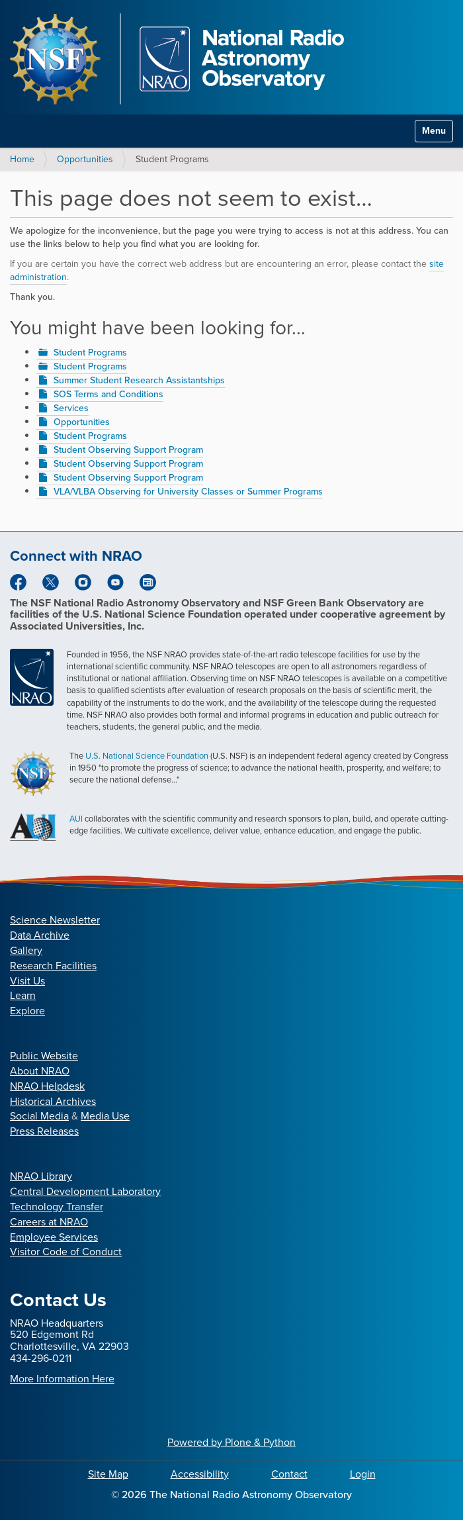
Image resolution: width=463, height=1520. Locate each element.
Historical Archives (53, 1101)
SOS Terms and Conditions (108, 394)
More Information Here (62, 1378)
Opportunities (85, 159)
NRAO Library (41, 1176)
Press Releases (44, 1131)
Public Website (44, 1055)
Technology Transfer (56, 1206)
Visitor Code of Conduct (66, 1251)
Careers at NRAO (49, 1221)
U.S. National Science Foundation (146, 755)
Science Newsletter (55, 919)
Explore (27, 1010)
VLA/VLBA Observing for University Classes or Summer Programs (188, 492)
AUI (76, 818)
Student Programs (90, 352)
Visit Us (27, 980)
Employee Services (54, 1237)
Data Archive (39, 935)
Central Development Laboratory (85, 1191)
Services (71, 408)
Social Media (39, 1115)
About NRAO (39, 1070)
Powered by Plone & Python (231, 1442)
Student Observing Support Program (128, 450)
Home (22, 159)
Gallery (26, 950)
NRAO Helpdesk (47, 1086)
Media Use (105, 1115)
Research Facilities (53, 965)
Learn (23, 995)
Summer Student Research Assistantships (139, 380)
